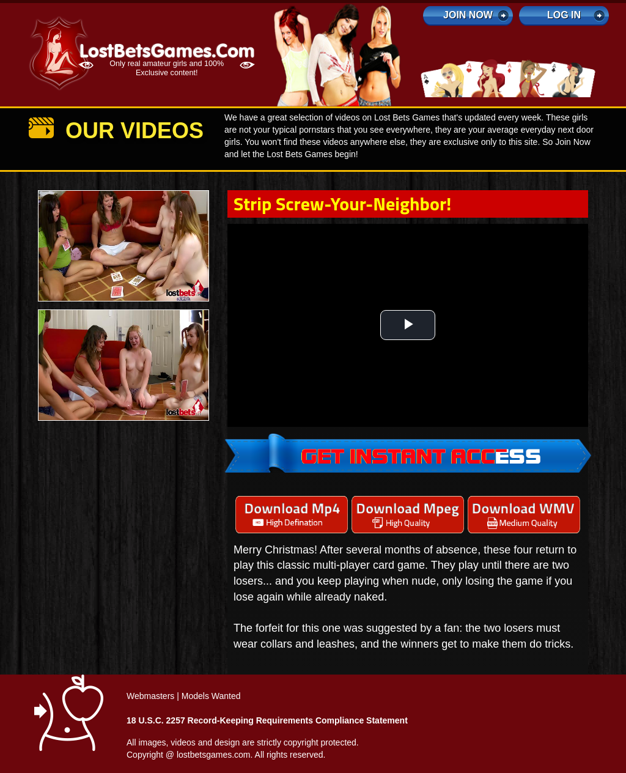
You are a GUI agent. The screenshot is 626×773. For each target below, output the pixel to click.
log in (564, 15)
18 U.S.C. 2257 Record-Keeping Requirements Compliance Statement (267, 720)
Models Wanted (211, 696)
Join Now (468, 15)
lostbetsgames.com (214, 755)
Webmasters (150, 696)
